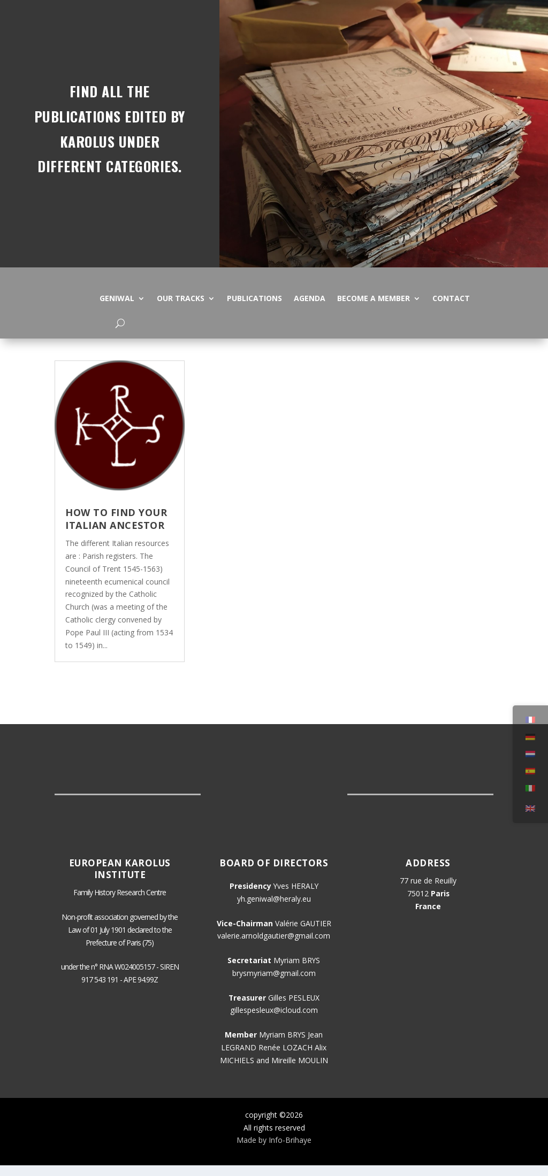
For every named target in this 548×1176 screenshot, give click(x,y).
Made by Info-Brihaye (274, 1151)
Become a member (373, 298)
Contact (451, 298)
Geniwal (117, 298)
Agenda (309, 298)
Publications (254, 298)
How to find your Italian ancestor (116, 529)
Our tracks (180, 298)
